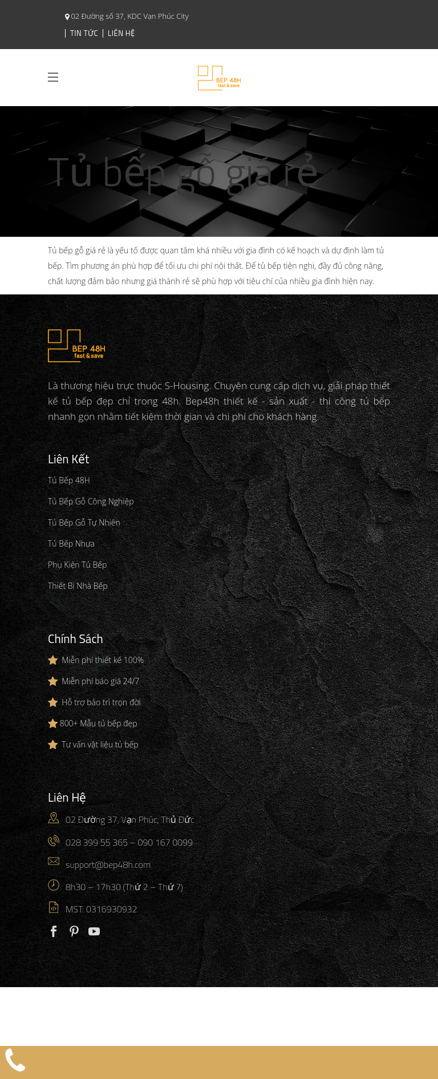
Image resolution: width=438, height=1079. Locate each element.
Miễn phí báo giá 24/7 (100, 681)
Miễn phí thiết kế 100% (103, 659)
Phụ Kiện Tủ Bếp (77, 564)
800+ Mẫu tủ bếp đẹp (98, 723)
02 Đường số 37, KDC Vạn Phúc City (129, 16)
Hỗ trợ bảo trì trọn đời (101, 702)
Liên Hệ (121, 33)
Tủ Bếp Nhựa (71, 543)
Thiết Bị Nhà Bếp (78, 585)
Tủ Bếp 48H (69, 480)
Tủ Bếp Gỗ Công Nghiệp (91, 501)
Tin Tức (84, 33)
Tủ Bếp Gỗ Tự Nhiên (84, 522)
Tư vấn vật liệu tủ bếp (100, 744)
